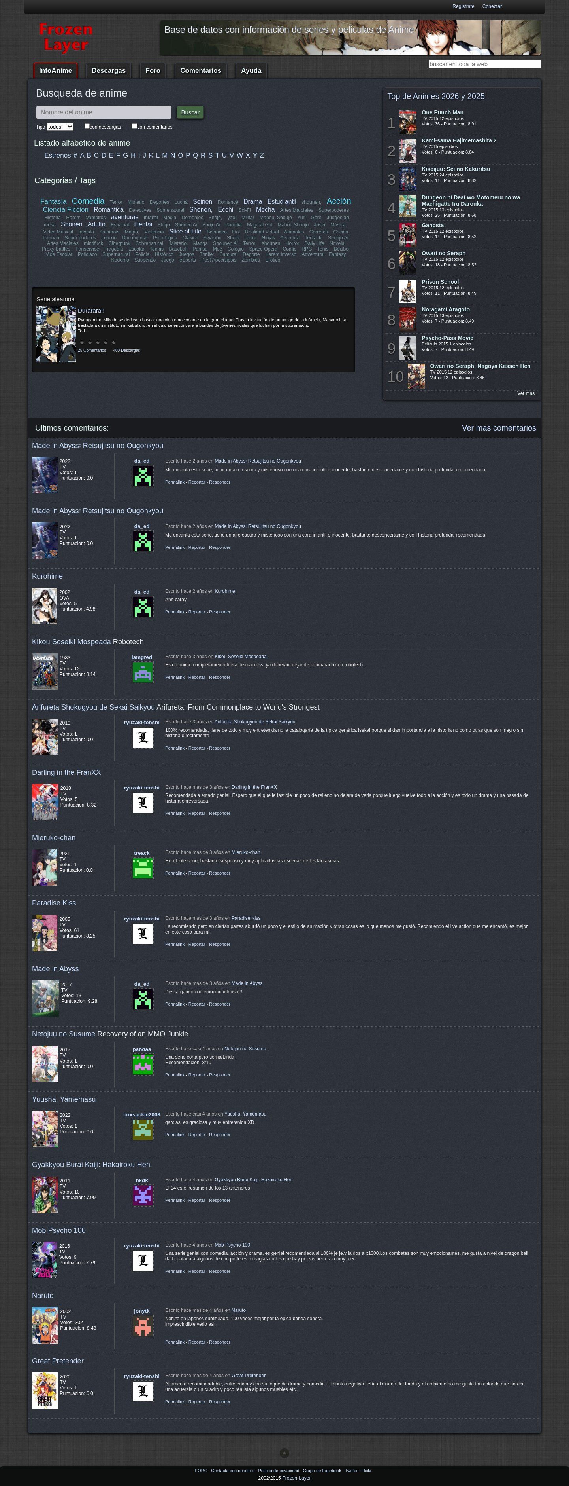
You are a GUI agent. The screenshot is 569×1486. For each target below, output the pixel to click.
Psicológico (165, 238)
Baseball (178, 249)
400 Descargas (126, 350)
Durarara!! (91, 310)
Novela (337, 243)
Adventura (312, 254)
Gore (316, 217)
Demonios (192, 217)
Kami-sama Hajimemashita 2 (459, 140)
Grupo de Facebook (322, 1470)
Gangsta (433, 225)
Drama (252, 201)
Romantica (109, 209)
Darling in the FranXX (66, 772)
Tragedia (113, 249)
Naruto (43, 1295)
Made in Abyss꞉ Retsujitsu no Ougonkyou (97, 445)
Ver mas (526, 393)
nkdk (142, 1180)
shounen (271, 243)
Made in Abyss (55, 968)
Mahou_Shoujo (276, 217)
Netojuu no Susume (63, 1034)
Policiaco (87, 254)
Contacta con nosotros (233, 1470)
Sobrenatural (171, 210)
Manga (200, 243)
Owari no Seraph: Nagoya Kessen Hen (480, 366)
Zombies (250, 260)
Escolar (136, 249)
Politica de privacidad (279, 1470)
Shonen (71, 224)
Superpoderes (333, 210)
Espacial (120, 225)
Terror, (249, 243)
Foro (152, 70)
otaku (250, 238)
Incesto (86, 232)
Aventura (289, 238)
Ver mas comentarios (499, 427)
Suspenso (145, 260)
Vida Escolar (59, 254)
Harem (73, 217)
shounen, (312, 202)
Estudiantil (282, 201)
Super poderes (80, 238)
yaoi (232, 217)
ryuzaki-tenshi (142, 722)
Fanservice (87, 249)
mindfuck (93, 243)
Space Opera (263, 249)
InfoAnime (55, 70)
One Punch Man (442, 112)
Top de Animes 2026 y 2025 (436, 96)
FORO (202, 1470)
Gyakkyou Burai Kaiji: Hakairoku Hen (91, 1164)
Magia (169, 217)
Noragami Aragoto (446, 309)
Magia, (132, 232)
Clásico (190, 238)
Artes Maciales (63, 243)
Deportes (159, 202)
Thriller (207, 254)
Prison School (440, 282)
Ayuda (251, 70)
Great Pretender (58, 1361)
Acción (338, 200)
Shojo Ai (211, 225)
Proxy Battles (56, 249)
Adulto (97, 224)
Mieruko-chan (53, 837)
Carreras (318, 232)
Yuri (301, 217)
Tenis (322, 249)
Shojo (163, 225)
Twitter (352, 1470)
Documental (135, 238)
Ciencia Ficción (66, 209)
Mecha (265, 209)
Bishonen (217, 232)
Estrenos (58, 155)
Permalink (175, 482)
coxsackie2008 (141, 1115)
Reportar (196, 482)
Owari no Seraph (443, 253)
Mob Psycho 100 (59, 1230)
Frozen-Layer (296, 1478)
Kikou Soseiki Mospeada (71, 642)
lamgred (142, 657)
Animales (294, 232)
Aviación (212, 238)
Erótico (272, 260)
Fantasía (54, 201)
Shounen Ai (225, 243)
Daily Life (314, 243)
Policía (142, 254)
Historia (53, 217)
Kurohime (47, 576)
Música (338, 225)
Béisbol (341, 249)
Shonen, (201, 209)
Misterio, (179, 243)
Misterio (136, 202)
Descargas (109, 70)
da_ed (142, 461)
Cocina (340, 232)
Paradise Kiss (54, 903)
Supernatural (116, 254)
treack (141, 853)
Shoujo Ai (338, 238)
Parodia (233, 225)
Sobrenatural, (150, 243)
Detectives (140, 210)
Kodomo (120, 260)
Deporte (251, 254)
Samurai (228, 254)
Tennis (157, 249)
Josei (319, 225)
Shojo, (215, 217)
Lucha (181, 202)
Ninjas (268, 238)
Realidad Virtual (262, 232)
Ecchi (226, 209)
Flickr (366, 1470)
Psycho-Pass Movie (447, 338)
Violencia (154, 232)
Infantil (151, 217)
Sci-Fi (245, 210)
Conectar (492, 6)
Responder (219, 482)
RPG (306, 249)
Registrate (463, 6)
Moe (217, 249)
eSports (187, 260)
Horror (292, 243)
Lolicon (109, 238)
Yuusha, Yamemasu (64, 1099)
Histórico (164, 254)
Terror (116, 202)
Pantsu (199, 249)
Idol (236, 232)
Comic (289, 249)
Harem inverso (280, 254)
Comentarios (200, 70)
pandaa (142, 1049)
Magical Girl (259, 225)
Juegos (186, 254)
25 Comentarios (92, 350)
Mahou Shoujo (292, 225)
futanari (51, 238)
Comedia (88, 200)
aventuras (124, 217)
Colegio (236, 249)
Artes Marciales (296, 210)
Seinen (202, 201)
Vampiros (96, 217)
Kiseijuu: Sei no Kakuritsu (456, 169)
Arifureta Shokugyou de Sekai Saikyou (93, 707)
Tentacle (313, 238)
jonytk (141, 1311)
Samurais (109, 232)
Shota (233, 238)
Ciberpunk (119, 243)
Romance (228, 202)
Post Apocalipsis (219, 260)
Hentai (143, 224)
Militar (247, 217)
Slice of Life (186, 231)
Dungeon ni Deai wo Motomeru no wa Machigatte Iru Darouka (471, 200)
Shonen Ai (186, 225)
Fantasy (337, 254)
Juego (167, 260)
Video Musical (58, 232)
